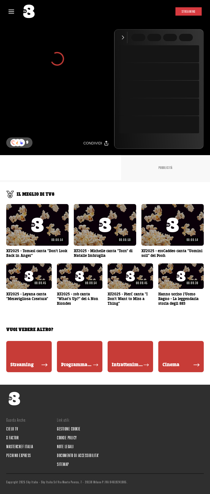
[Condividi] (96, 143)
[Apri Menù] (14, 11)
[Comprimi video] (124, 37)
